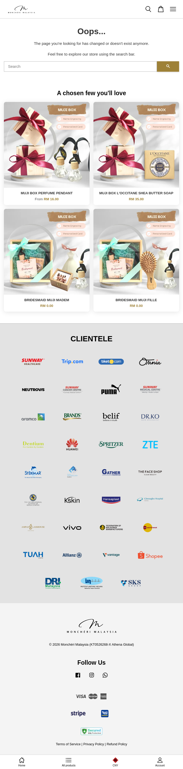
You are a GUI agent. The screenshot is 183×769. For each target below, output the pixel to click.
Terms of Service (68, 744)
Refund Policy (117, 744)
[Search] (80, 66)
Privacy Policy (93, 744)
